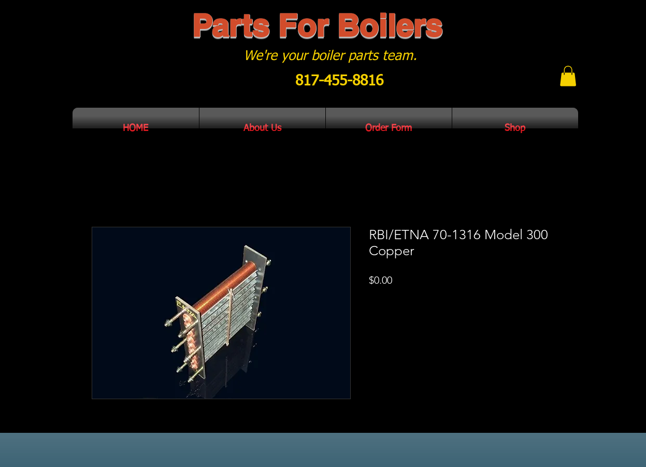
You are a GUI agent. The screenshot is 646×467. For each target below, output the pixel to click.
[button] (568, 76)
